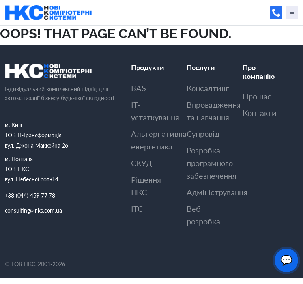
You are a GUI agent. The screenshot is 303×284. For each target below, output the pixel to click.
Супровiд (203, 133)
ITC (137, 208)
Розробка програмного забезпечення (211, 163)
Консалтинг (208, 88)
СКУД (141, 163)
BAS (138, 88)
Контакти (260, 113)
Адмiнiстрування (217, 192)
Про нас (257, 96)
